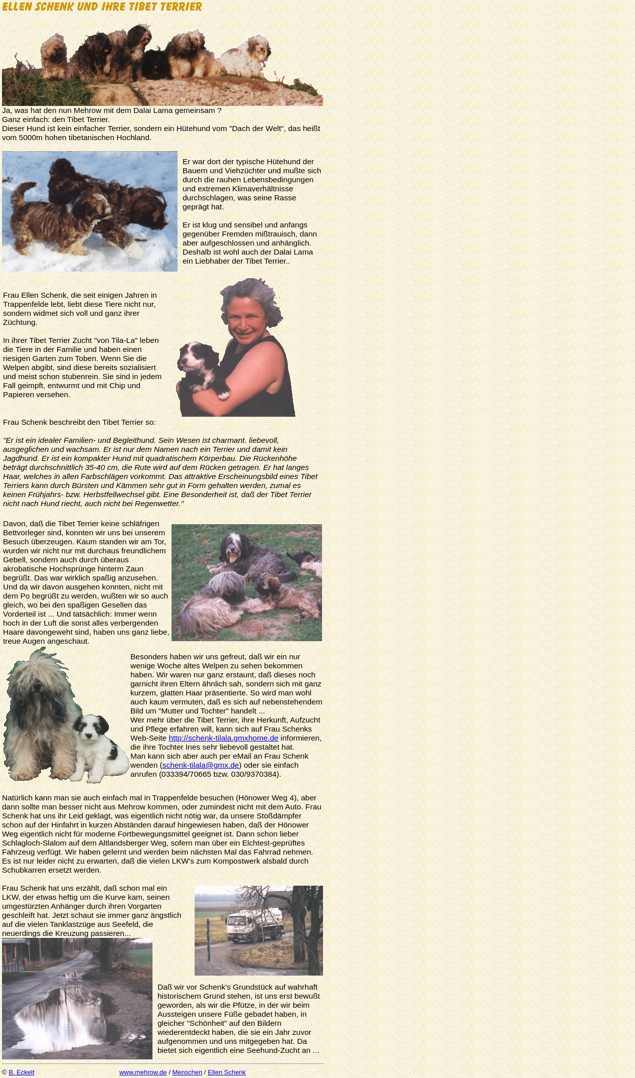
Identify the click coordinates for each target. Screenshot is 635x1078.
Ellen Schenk (227, 1072)
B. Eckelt (21, 1072)
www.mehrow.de (143, 1072)
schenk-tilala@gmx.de (201, 765)
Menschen (187, 1072)
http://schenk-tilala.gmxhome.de (223, 738)
